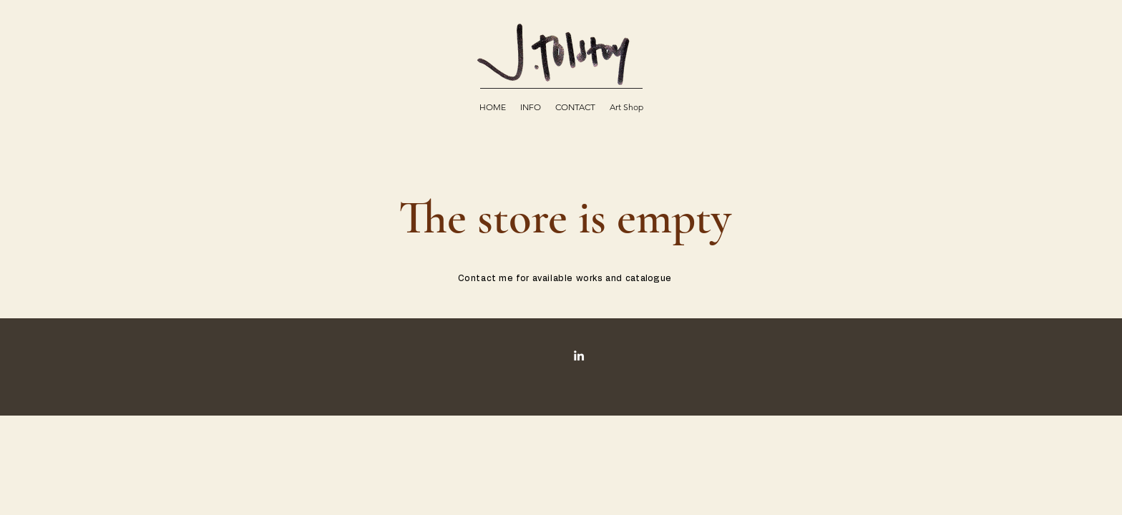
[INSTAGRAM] (579, 355)
